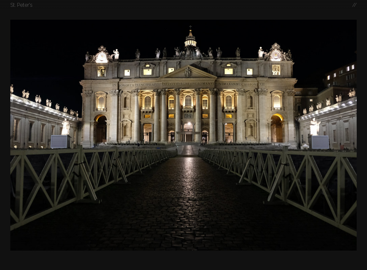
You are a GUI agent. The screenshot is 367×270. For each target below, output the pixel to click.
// (354, 5)
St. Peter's (21, 5)
